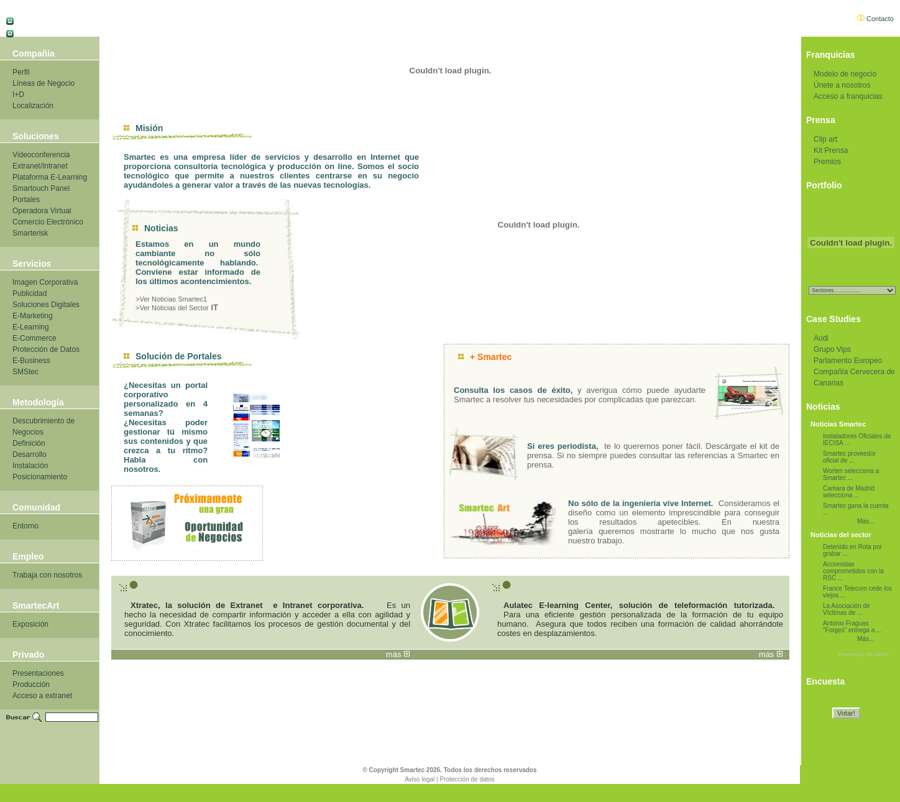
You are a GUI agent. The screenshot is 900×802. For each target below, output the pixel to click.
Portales (26, 199)
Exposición (30, 624)
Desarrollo (29, 454)
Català (25, 31)
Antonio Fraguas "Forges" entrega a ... (852, 627)
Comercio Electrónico (47, 222)
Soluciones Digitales (46, 304)
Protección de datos (466, 779)
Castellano (32, 19)
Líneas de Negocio (43, 83)
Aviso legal (419, 779)
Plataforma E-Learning (49, 177)
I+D (18, 94)
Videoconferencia (41, 154)
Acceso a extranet (42, 695)
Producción (31, 684)
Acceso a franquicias (848, 96)
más (394, 654)
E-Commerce (34, 338)
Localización (32, 105)
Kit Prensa (831, 150)
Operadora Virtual (41, 210)
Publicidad (29, 293)
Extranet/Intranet (40, 166)
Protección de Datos (46, 349)
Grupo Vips (832, 349)
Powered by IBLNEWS (863, 654)
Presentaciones (38, 673)
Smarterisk (30, 233)
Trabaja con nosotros (47, 575)
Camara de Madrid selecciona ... (849, 492)
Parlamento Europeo (848, 360)
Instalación (30, 465)
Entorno (25, 526)
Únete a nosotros (842, 85)
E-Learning (30, 327)
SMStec (25, 371)
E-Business (31, 360)
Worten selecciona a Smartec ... (851, 474)
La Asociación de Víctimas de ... (846, 609)
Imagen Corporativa (45, 282)
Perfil (20, 72)
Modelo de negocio (845, 74)
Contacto (875, 18)
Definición (28, 443)
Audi (821, 338)
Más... (865, 521)
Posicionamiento (39, 476)
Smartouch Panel (41, 188)
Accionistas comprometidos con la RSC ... (853, 571)
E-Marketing (32, 315)
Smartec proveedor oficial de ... (849, 457)
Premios (827, 161)
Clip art (825, 139)
